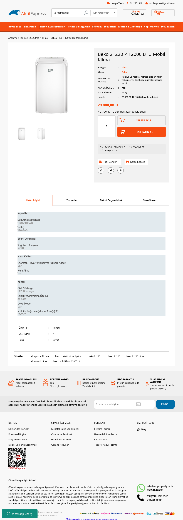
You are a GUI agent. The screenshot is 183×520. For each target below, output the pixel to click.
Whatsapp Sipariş (19, 514)
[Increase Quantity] (112, 126)
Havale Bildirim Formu (106, 431)
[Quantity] (106, 126)
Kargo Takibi (100, 437)
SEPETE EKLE (143, 120)
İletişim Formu (102, 426)
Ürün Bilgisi (33, 200)
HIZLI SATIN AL (144, 132)
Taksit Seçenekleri (111, 200)
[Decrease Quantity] (100, 126)
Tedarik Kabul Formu (105, 442)
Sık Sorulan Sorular (18, 426)
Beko (124, 72)
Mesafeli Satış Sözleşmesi (65, 426)
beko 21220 (114, 356)
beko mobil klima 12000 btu (67, 361)
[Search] (71, 13)
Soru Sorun (149, 200)
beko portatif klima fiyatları (68, 356)
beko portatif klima (39, 356)
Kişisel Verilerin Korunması (22, 442)
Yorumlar (72, 200)
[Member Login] (134, 13)
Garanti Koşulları (60, 442)
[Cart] (163, 13)
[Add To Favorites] (113, 147)
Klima (124, 68)
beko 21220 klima (135, 356)
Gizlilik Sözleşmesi (61, 437)
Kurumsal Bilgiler (17, 431)
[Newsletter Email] (119, 401)
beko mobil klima (38, 361)
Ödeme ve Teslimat (61, 431)
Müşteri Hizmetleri (18, 437)
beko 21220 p (95, 356)
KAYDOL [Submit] (160, 401)
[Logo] (27, 13)
